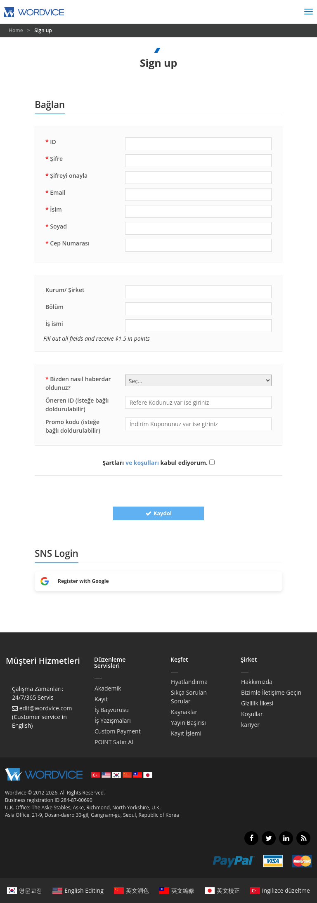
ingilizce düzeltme (280, 890)
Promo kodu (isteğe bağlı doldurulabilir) (72, 426)
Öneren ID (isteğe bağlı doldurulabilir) (77, 404)
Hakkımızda (256, 682)
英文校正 (222, 890)
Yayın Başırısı (188, 722)
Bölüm (54, 307)
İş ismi (54, 324)
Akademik (108, 688)
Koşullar (252, 714)
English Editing (78, 890)
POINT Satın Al (114, 742)
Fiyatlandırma (189, 682)
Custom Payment (118, 731)
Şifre (54, 159)
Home (16, 30)
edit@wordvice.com (45, 708)
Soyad (56, 226)
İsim (53, 209)
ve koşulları (142, 463)
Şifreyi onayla (66, 175)
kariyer (250, 725)
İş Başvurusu (112, 710)
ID (50, 142)
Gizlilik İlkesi (257, 703)
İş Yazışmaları (113, 720)
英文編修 (176, 890)
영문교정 (24, 890)
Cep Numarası (67, 243)
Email (55, 192)
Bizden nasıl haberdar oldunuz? (78, 383)
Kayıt (101, 699)
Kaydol (158, 513)
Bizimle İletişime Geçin (271, 692)
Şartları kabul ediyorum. (158, 463)
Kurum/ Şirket (65, 290)
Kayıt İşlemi (186, 733)
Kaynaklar (184, 712)
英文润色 (131, 890)
